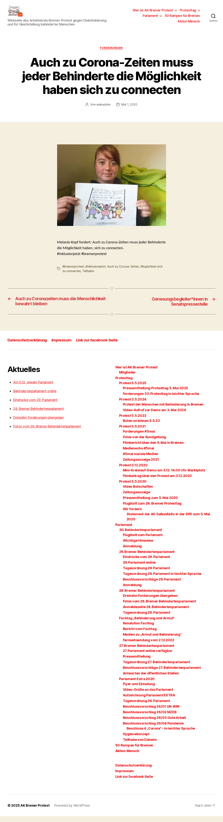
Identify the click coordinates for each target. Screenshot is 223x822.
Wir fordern (132, 515)
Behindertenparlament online (34, 397)
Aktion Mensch (188, 24)
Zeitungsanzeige (136, 498)
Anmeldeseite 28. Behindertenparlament (156, 613)
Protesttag (188, 13)
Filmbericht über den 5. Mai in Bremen (153, 449)
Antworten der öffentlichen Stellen (151, 679)
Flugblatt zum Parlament (143, 541)
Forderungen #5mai (139, 437)
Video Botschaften (138, 492)
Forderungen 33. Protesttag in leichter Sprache (161, 400)
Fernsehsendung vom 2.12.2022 (148, 646)
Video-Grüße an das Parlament (148, 696)
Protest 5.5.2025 (133, 389)
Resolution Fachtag (138, 629)
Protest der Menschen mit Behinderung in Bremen (163, 410)
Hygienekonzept (136, 740)
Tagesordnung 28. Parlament (146, 618)
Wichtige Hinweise (138, 546)
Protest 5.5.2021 (132, 432)
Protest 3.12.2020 (133, 471)
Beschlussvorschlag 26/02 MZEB (150, 718)
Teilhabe (89, 276)
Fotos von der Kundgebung (144, 443)
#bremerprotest (73, 272)
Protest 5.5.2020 (133, 487)
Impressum (63, 346)
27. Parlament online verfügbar (147, 657)
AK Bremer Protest (35, 811)
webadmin (103, 110)
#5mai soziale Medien (140, 460)
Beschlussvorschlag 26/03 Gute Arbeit (154, 724)
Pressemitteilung (137, 662)
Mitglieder (127, 378)
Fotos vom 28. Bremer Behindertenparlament (47, 432)
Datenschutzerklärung (28, 346)
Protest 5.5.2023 (133, 422)
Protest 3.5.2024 (133, 405)
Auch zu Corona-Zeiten (124, 272)
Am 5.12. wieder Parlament (33, 388)
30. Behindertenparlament (140, 536)
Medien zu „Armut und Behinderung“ (152, 640)
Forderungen (111, 54)
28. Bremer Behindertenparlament (147, 596)
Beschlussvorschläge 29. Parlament (152, 585)
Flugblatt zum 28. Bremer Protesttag (152, 509)
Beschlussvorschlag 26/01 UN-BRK (151, 712)
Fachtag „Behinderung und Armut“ (147, 624)
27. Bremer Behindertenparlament (146, 652)
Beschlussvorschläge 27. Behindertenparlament (162, 674)
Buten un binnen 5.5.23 (141, 427)
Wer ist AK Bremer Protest (153, 13)
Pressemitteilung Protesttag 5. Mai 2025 (155, 394)
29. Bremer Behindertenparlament (38, 415)
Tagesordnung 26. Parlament (146, 707)
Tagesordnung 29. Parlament (146, 574)
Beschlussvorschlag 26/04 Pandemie (153, 729)
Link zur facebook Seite (99, 346)
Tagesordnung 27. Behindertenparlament (156, 668)
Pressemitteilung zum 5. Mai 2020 (150, 504)
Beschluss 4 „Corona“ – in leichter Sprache (161, 734)
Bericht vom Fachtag (140, 635)
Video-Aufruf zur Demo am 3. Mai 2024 (154, 416)
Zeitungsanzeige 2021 (141, 465)
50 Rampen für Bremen (182, 18)
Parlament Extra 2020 (137, 685)
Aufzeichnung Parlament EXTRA (149, 701)
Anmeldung (132, 552)
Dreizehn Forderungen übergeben (38, 423)
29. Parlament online (139, 568)
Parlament (150, 18)
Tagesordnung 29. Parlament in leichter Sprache (162, 580)
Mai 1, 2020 (129, 110)
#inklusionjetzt (96, 272)
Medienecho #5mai (138, 454)
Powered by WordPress (73, 811)
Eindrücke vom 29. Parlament (35, 406)
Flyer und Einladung (139, 690)
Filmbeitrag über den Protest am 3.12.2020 (157, 482)
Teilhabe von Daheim (140, 746)
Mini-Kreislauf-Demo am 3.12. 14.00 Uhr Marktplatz (164, 476)
